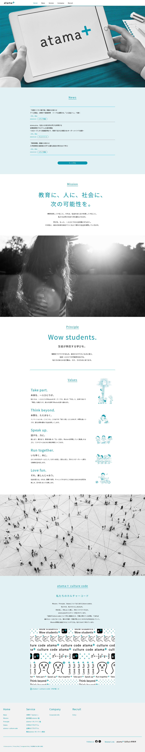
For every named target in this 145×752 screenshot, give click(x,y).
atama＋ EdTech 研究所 (126, 742)
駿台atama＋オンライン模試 (35, 732)
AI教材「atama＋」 (32, 716)
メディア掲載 (42, 119)
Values (5, 726)
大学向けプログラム (32, 726)
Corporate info (54, 716)
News (43, 3)
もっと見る (72, 163)
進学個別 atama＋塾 (32, 719)
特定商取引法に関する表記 (37, 746)
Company (60, 3)
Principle (6, 723)
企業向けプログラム (32, 729)
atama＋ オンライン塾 (33, 723)
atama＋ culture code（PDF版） (45, 689)
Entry (74, 716)
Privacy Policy (16, 746)
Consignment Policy (25, 746)
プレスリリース (43, 137)
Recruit (70, 3)
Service (51, 3)
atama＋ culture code (10, 729)
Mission (5, 719)
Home (35, 3)
